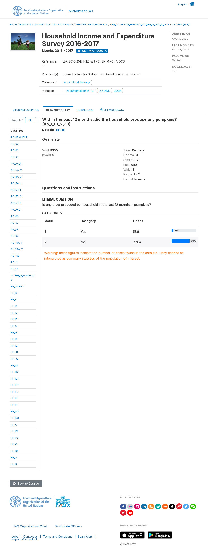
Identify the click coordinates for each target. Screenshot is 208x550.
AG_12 (14, 268)
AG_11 (14, 262)
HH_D (14, 306)
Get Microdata (92, 50)
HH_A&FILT (17, 286)
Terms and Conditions (57, 536)
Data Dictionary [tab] (58, 110)
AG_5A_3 (16, 176)
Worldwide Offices (67, 526)
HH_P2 (15, 437)
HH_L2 (14, 391)
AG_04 (15, 157)
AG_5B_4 (16, 209)
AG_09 (15, 235)
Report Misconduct (24, 539)
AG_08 (15, 229)
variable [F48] (180, 24)
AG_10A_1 (16, 242)
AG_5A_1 (16, 163)
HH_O (14, 424)
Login (181, 4)
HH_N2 (15, 411)
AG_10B (15, 255)
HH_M (14, 398)
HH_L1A (15, 378)
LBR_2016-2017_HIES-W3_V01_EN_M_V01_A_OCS (139, 24)
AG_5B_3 (16, 203)
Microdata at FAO (81, 11)
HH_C (14, 299)
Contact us (30, 536)
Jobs (15, 536)
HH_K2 (15, 371)
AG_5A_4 (16, 183)
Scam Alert (85, 536)
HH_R (14, 464)
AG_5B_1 (16, 189)
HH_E (14, 312)
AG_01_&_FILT (19, 137)
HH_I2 (14, 345)
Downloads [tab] (85, 109)
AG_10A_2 (17, 249)
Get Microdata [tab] (112, 109)
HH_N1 (14, 404)
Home (13, 24)
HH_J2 (14, 358)
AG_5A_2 (16, 170)
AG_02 (15, 143)
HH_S (14, 457)
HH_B (14, 292)
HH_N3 (15, 418)
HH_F (14, 319)
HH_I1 (14, 339)
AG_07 (15, 222)
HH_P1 (14, 431)
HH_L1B (15, 385)
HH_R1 (14, 451)
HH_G (14, 325)
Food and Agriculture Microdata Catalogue (46, 24)
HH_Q (14, 444)
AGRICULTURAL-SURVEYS (91, 24)
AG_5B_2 (16, 196)
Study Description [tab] (26, 109)
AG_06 (15, 216)
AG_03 (15, 150)
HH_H (14, 332)
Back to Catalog (26, 483)
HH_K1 (14, 365)
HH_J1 (14, 352)
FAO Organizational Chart (30, 526)
